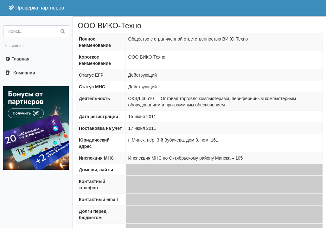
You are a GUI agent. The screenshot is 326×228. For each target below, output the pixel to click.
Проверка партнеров (36, 7)
